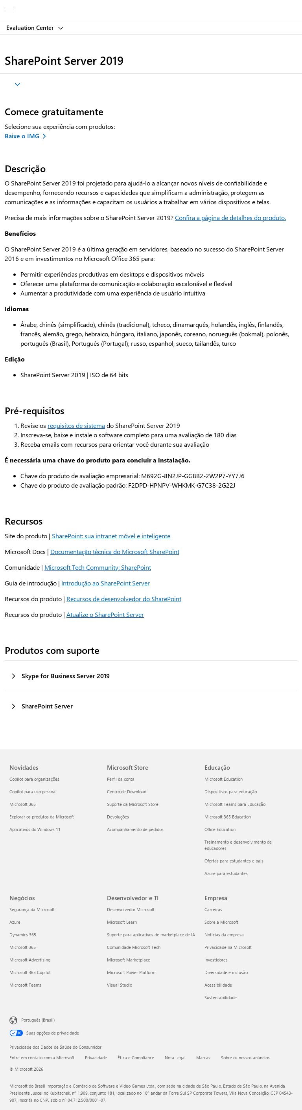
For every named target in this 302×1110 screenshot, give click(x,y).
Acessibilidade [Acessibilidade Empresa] (218, 985)
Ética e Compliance (136, 1057)
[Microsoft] (150, 6)
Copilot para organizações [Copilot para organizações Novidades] (34, 779)
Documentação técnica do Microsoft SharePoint (114, 551)
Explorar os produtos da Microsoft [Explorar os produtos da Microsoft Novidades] (41, 817)
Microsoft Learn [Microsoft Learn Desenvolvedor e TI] (122, 922)
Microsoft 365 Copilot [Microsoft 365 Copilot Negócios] (30, 972)
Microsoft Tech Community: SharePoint (97, 567)
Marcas (203, 1057)
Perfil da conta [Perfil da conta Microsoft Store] (120, 779)
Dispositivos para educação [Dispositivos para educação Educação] (230, 791)
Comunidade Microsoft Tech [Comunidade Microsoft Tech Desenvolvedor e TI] (133, 947)
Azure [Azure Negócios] (14, 922)
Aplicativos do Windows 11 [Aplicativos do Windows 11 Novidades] (35, 829)
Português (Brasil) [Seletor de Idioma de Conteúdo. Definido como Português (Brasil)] (38, 1020)
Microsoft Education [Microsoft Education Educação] (223, 779)
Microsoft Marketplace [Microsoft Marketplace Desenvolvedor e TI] (128, 960)
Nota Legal (175, 1057)
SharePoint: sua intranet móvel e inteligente (111, 536)
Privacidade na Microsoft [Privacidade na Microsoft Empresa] (228, 947)
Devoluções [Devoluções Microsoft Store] (118, 817)
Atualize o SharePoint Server (105, 614)
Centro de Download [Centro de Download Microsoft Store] (126, 791)
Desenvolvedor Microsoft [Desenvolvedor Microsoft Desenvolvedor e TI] (131, 909)
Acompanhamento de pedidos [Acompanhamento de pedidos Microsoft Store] (135, 829)
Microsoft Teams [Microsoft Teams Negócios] (25, 985)
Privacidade (96, 1057)
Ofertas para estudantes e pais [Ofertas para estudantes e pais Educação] (233, 861)
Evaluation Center (30, 27)
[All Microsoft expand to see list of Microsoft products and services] (9, 10)
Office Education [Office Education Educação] (220, 829)
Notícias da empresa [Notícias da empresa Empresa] (224, 935)
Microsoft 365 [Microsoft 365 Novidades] (22, 804)
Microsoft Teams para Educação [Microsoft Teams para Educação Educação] (234, 804)
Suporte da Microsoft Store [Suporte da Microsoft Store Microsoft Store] (132, 804)
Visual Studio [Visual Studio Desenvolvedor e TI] (119, 985)
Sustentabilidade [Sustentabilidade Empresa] (220, 997)
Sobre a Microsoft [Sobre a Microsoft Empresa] (221, 922)
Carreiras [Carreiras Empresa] (213, 909)
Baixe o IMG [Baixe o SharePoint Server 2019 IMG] (22, 136)
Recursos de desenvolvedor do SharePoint (123, 598)
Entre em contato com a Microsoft (41, 1057)
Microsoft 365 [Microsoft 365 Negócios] (22, 947)
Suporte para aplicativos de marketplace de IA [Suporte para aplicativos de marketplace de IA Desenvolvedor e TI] (151, 935)
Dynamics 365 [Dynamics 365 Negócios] (22, 935)
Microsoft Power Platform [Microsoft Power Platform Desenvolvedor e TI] (131, 972)
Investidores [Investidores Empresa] (216, 960)
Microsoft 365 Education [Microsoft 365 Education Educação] (227, 817)
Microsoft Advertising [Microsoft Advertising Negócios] (29, 960)
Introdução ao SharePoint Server (105, 583)
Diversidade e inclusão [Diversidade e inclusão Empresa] (226, 972)
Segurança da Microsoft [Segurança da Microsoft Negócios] (32, 909)
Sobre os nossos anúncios (245, 1057)
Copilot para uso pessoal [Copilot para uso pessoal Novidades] (33, 791)
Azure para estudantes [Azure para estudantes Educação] (226, 873)
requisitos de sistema (76, 425)
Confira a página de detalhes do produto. (230, 217)
